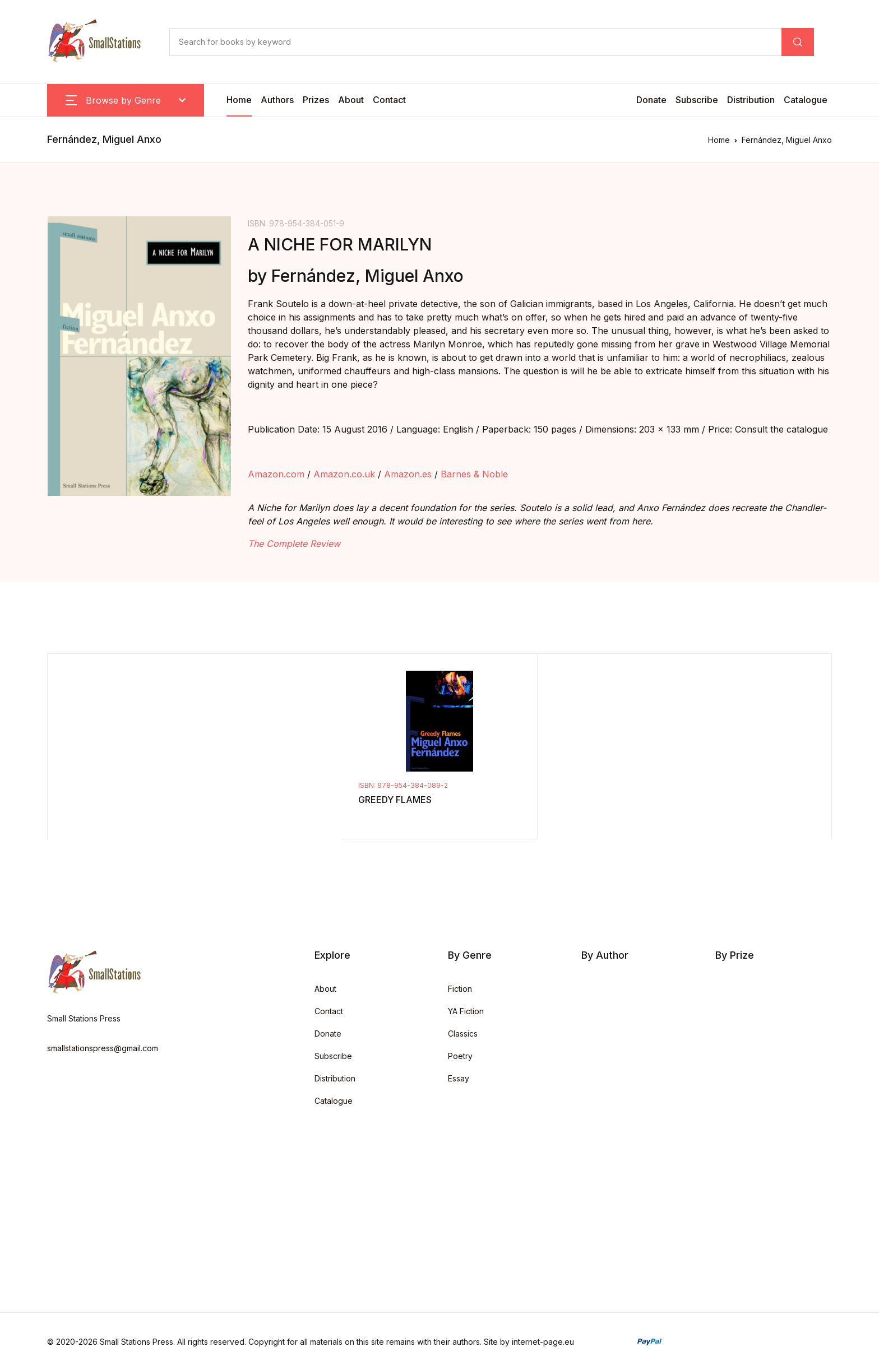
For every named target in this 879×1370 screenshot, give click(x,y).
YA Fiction (466, 1011)
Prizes (316, 99)
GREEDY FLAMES (395, 799)
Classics (463, 1033)
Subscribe (697, 99)
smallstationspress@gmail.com (102, 1048)
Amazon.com (276, 474)
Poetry (460, 1056)
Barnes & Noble (474, 474)
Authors (277, 99)
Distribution (751, 99)
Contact (389, 99)
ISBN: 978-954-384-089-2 (403, 785)
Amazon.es (408, 474)
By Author (604, 955)
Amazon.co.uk (344, 474)
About (351, 99)
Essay (458, 1078)
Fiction (460, 988)
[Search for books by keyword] (475, 42)
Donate (651, 99)
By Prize (734, 955)
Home (239, 99)
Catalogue (805, 99)
